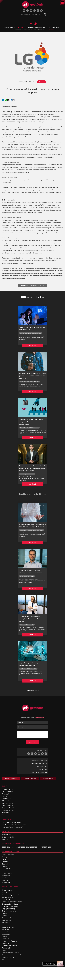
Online (4, 815)
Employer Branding (8, 909)
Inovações (5, 929)
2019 (36, 847)
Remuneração (7, 873)
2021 (27, 847)
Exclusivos (5, 812)
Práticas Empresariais (9, 946)
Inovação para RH (8, 927)
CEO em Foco (6, 869)
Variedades (6, 882)
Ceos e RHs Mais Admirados (11, 822)
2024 (13, 847)
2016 (50, 847)
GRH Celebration (8, 805)
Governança (6, 920)
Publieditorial (6, 948)
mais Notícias (32, 690)
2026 (4, 847)
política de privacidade (39, 772)
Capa (4, 859)
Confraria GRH (7, 799)
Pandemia (5, 943)
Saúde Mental (7, 878)
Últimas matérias (8, 855)
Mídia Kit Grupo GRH (9, 835)
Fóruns (4, 796)
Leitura (4, 936)
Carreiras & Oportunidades (35, 27)
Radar (4, 950)
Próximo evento (30, 14)
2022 (23, 847)
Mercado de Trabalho (9, 941)
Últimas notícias (7, 890)
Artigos (21, 27)
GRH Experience (7, 803)
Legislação (6, 934)
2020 (32, 847)
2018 (41, 847)
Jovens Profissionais (9, 932)
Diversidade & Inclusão (10, 906)
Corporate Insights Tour (10, 808)
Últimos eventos (7, 789)
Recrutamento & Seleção (10, 953)
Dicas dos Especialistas (10, 904)
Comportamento (53, 27)
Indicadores (6, 871)
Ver (32, 345)
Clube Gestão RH (8, 837)
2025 (9, 847)
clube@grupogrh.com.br (39, 763)
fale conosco (43, 769)
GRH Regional (6, 801)
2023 (18, 847)
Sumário (5, 880)
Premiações (6, 794)
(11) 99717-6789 (42, 766)
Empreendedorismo (9, 911)
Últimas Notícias (9, 27)
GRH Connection (7, 792)
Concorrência (16, 30)
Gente (4, 866)
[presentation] (33, 735)
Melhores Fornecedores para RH (13, 827)
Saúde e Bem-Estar (8, 957)
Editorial (5, 864)
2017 (45, 847)
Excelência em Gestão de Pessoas (14, 825)
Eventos (5, 839)
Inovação (5, 925)
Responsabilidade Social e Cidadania (14, 955)
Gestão (4, 916)
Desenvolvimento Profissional (34, 30)
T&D (3, 959)
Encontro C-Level (8, 810)
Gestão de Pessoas (8, 918)
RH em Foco (6, 875)
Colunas (5, 862)
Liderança (5, 939)
